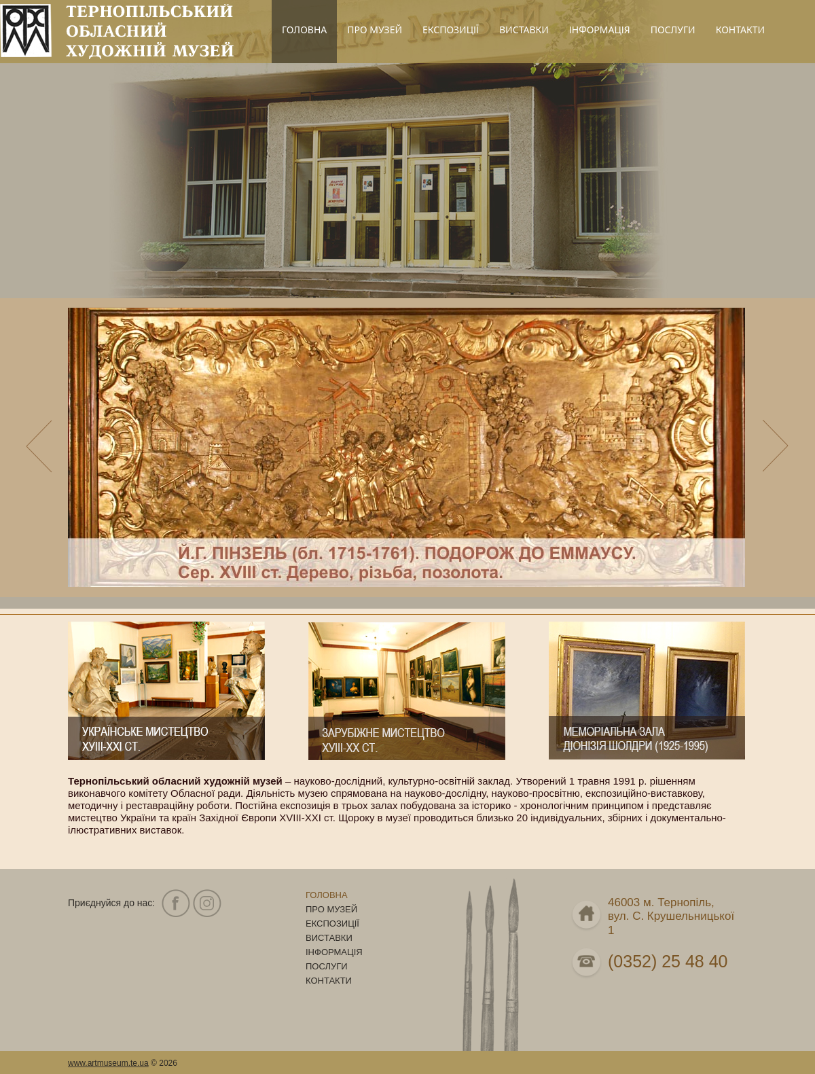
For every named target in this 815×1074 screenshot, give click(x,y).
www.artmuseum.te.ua (108, 1063)
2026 (168, 1063)
